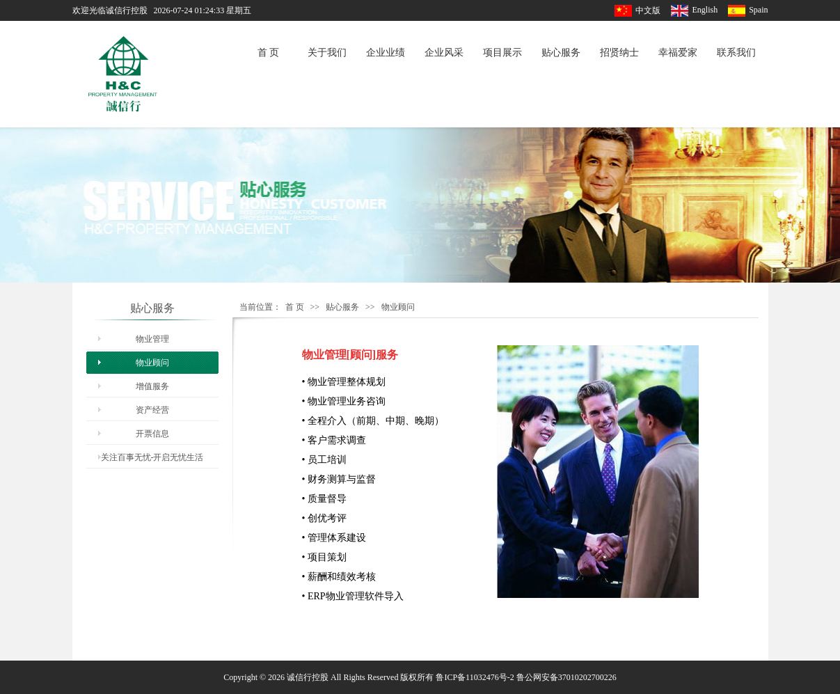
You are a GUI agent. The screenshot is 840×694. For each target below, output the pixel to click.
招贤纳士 (619, 52)
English (705, 10)
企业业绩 (385, 52)
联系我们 (736, 52)
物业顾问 (152, 363)
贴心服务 (560, 52)
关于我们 (327, 52)
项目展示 (502, 52)
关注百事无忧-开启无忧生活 (152, 457)
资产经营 (152, 410)
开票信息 (152, 434)
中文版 (647, 10)
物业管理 (152, 339)
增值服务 (152, 386)
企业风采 (444, 52)
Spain (758, 10)
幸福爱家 (677, 52)
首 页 (268, 52)
